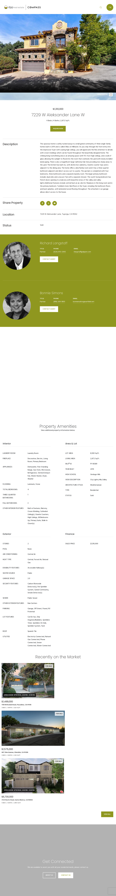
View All (107, 814)
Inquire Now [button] (58, 128)
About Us (49, 875)
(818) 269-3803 (59, 301)
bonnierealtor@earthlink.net (83, 301)
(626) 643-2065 (59, 251)
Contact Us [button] (65, 875)
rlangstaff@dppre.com (82, 251)
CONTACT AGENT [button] (49, 259)
